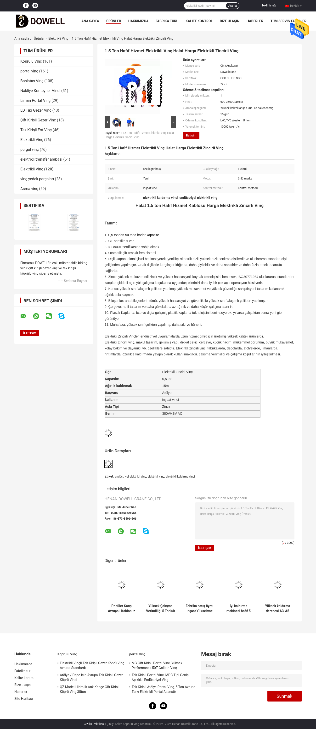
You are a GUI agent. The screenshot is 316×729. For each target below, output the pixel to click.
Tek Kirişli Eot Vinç (36, 130)
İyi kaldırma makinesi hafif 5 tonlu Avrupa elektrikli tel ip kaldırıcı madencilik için (238, 608)
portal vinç (29, 71)
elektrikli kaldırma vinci (180, 476)
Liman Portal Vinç (35, 100)
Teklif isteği (269, 5)
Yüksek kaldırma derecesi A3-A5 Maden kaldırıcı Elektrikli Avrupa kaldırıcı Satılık (277, 608)
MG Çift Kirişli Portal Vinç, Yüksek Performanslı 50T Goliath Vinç (157, 665)
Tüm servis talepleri (289, 21)
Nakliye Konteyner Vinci (40, 90)
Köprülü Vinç (31, 61)
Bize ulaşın (229, 21)
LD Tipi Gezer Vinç (35, 110)
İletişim (191, 135)
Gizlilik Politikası (94, 724)
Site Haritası (23, 699)
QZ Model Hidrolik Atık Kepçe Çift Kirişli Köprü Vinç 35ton (89, 689)
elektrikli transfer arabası (41, 159)
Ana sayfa (90, 21)
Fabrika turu (167, 21)
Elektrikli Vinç (58, 38)
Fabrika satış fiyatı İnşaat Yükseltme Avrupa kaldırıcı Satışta (200, 608)
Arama (232, 5)
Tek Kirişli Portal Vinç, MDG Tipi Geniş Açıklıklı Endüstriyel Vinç (160, 677)
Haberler (255, 21)
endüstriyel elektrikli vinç (130, 476)
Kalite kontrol (199, 21)
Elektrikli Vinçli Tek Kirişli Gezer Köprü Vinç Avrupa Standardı (92, 665)
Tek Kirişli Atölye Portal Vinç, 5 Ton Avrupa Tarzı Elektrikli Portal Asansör (163, 689)
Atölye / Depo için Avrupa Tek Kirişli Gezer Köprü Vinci (91, 677)
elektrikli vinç (156, 476)
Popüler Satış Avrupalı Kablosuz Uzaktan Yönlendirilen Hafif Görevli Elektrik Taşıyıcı (121, 608)
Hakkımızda (138, 21)
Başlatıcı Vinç (31, 81)
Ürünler (113, 21)
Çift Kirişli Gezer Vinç (38, 120)
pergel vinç (29, 149)
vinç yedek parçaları (37, 179)
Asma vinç (29, 188)
